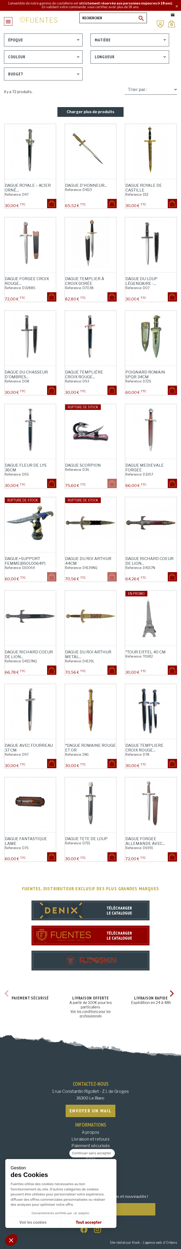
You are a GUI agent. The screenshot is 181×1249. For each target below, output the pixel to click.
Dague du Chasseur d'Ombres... (26, 374)
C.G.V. (91, 1159)
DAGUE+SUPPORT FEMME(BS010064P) (25, 561)
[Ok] (141, 18)
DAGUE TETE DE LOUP (86, 838)
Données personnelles (90, 1166)
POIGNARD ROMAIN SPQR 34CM (145, 374)
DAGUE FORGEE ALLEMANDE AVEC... (145, 841)
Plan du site (91, 1173)
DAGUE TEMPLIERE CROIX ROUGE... (144, 748)
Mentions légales (90, 1152)
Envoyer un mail (90, 1111)
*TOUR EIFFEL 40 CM (145, 652)
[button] (11, 1240)
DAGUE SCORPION (83, 465)
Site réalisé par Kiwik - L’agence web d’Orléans (143, 1243)
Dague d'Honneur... (86, 185)
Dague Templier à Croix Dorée (84, 281)
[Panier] (171, 23)
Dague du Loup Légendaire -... (141, 281)
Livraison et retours (90, 1139)
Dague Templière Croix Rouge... (84, 374)
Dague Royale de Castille (143, 188)
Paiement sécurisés (90, 1145)
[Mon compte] (160, 24)
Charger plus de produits (90, 111)
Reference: (13, 195)
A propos (90, 1132)
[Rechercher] (113, 18)
